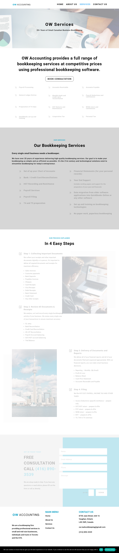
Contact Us (100, 4)
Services (85, 4)
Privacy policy (109, 549)
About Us (71, 4)
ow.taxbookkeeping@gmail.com (92, 527)
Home (60, 4)
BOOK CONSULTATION (59, 79)
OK (101, 549)
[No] (116, 550)
